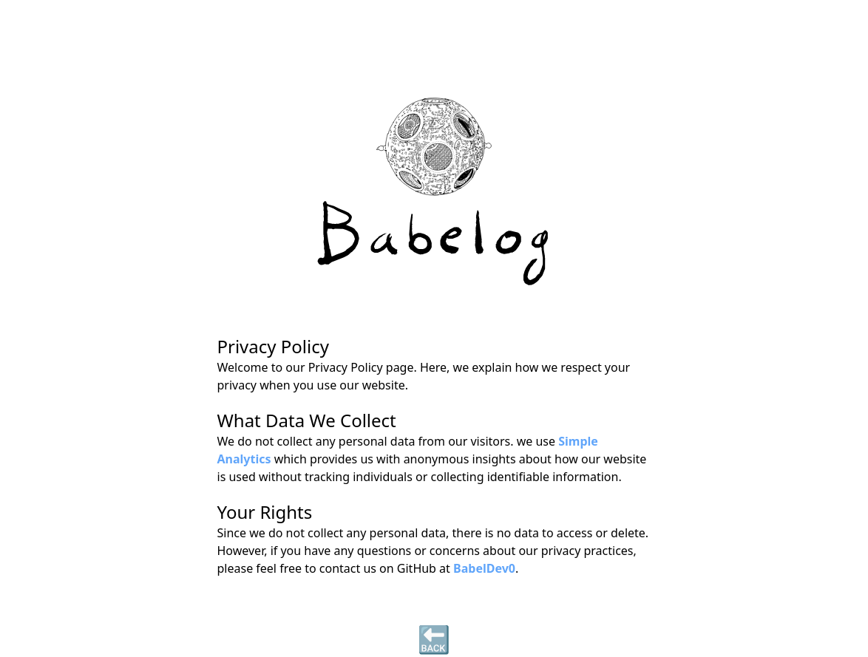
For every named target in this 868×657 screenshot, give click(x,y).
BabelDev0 (484, 568)
